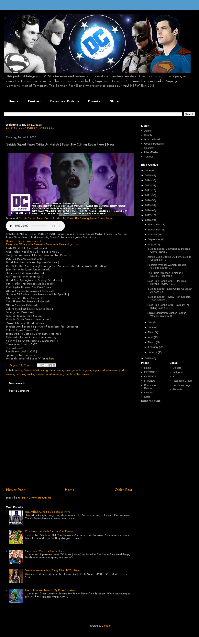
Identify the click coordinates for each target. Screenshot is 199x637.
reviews (10, 374)
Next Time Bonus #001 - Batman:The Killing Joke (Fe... (168, 306)
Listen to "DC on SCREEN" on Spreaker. (30, 128)
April (151, 337)
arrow (18, 370)
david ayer (38, 370)
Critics (27, 370)
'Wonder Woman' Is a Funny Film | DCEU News (53, 570)
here (51, 359)
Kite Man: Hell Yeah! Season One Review (49, 531)
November (154, 229)
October (153, 234)
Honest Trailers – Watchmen (23, 241)
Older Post (123, 490)
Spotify (148, 135)
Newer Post (15, 490)
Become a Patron (64, 101)
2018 (148, 210)
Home (13, 101)
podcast (124, 370)
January (153, 352)
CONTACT (150, 376)
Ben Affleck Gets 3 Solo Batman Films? (48, 512)
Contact (34, 101)
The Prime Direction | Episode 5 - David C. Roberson (166, 274)
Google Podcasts (154, 143)
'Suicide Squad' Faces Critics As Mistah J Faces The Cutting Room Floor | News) (66, 218)
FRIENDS (149, 380)
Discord (177, 367)
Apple (147, 130)
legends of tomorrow (105, 370)
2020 (148, 200)
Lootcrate (29, 355)
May (151, 332)
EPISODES (150, 372)
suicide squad (44, 374)
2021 (148, 195)
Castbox (149, 148)
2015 (148, 358)
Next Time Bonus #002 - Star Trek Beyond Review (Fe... (166, 282)
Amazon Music (152, 139)
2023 (148, 185)
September (154, 239)
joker (88, 370)
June (151, 327)
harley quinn (64, 370)
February (153, 347)
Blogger (106, 625)
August (152, 244)
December (154, 224)
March (152, 342)
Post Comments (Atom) (36, 498)
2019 (148, 205)
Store (114, 101)
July (150, 322)
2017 (148, 215)
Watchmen (82, 374)
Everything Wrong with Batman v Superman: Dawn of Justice (42, 244)
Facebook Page (182, 385)
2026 (148, 170)
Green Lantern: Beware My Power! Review (50, 590)
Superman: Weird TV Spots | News (45, 551)
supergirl (58, 374)
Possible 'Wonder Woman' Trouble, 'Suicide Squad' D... (167, 266)
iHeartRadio (151, 152)
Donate (94, 101)
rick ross (20, 374)
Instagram (178, 372)
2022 (148, 190)
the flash (70, 374)
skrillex (30, 374)
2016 (148, 220)
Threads (177, 389)
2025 (148, 175)
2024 (148, 180)
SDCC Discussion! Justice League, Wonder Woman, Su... (167, 314)
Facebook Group (182, 380)
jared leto (78, 370)
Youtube (148, 156)
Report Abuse (150, 400)
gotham (51, 370)
